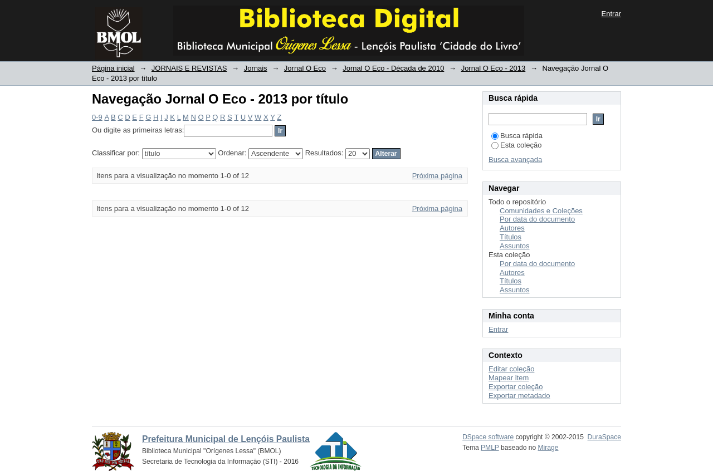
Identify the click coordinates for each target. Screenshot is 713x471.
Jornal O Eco (305, 68)
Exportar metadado (519, 395)
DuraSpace (604, 437)
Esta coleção (516, 145)
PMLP (490, 448)
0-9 (97, 117)
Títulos (510, 237)
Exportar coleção (516, 386)
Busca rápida (517, 135)
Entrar (611, 13)
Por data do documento (537, 219)
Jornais (255, 68)
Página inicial (113, 68)
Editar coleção (511, 369)
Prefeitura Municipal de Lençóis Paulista (226, 439)
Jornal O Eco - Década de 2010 (393, 68)
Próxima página (437, 175)
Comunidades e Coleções (541, 211)
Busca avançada (515, 159)
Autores (512, 228)
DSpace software (488, 437)
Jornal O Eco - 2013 (493, 68)
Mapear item (509, 378)
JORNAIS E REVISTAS (189, 68)
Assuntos (514, 246)
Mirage (548, 448)
